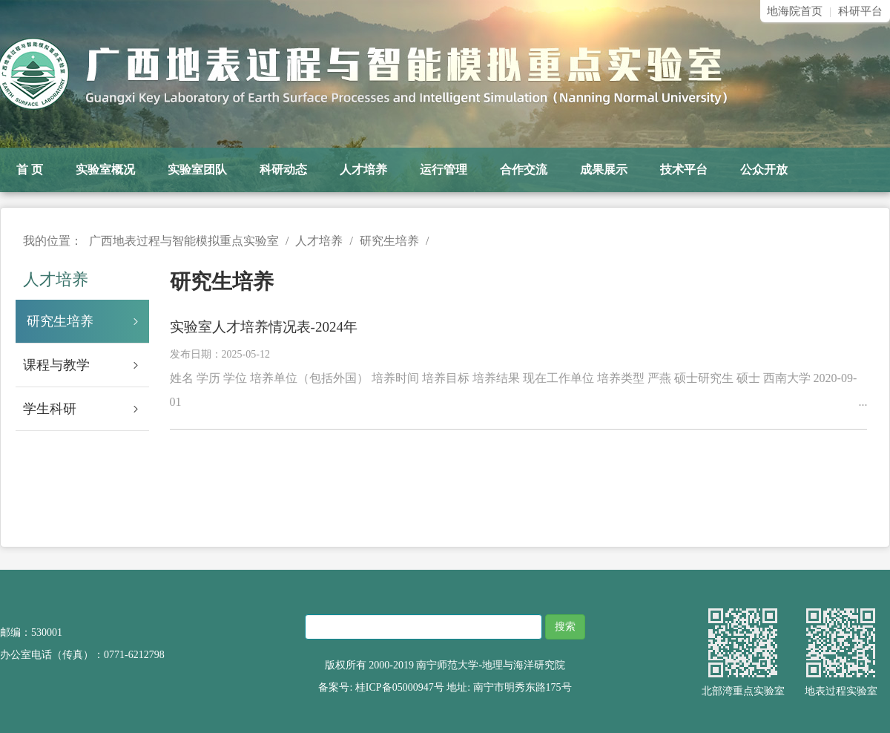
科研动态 (283, 169)
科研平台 (860, 11)
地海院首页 (795, 11)
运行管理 (443, 169)
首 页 (29, 169)
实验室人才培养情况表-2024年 (263, 327)
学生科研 (86, 408)
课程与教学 (86, 365)
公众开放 (764, 169)
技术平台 (684, 169)
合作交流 (523, 169)
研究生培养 (88, 321)
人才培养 (363, 169)
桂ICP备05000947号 (399, 687)
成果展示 (603, 169)
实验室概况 (105, 169)
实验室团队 (197, 169)
